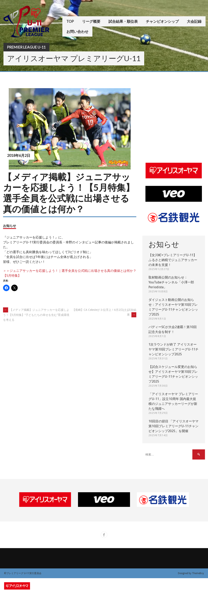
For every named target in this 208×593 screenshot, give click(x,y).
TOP (70, 21)
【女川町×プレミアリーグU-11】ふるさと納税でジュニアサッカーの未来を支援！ (172, 260)
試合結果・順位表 (123, 21)
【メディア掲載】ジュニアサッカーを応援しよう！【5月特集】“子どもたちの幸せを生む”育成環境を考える (36, 314)
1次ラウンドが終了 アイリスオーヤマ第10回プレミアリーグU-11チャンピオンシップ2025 (173, 349)
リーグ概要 (91, 21)
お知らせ (9, 226)
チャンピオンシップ (162, 21)
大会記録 (194, 21)
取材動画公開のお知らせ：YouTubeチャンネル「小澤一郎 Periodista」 (171, 282)
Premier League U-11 (26, 47)
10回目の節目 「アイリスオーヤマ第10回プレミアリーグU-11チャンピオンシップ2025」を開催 (173, 426)
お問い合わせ (77, 31)
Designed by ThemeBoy (191, 573)
